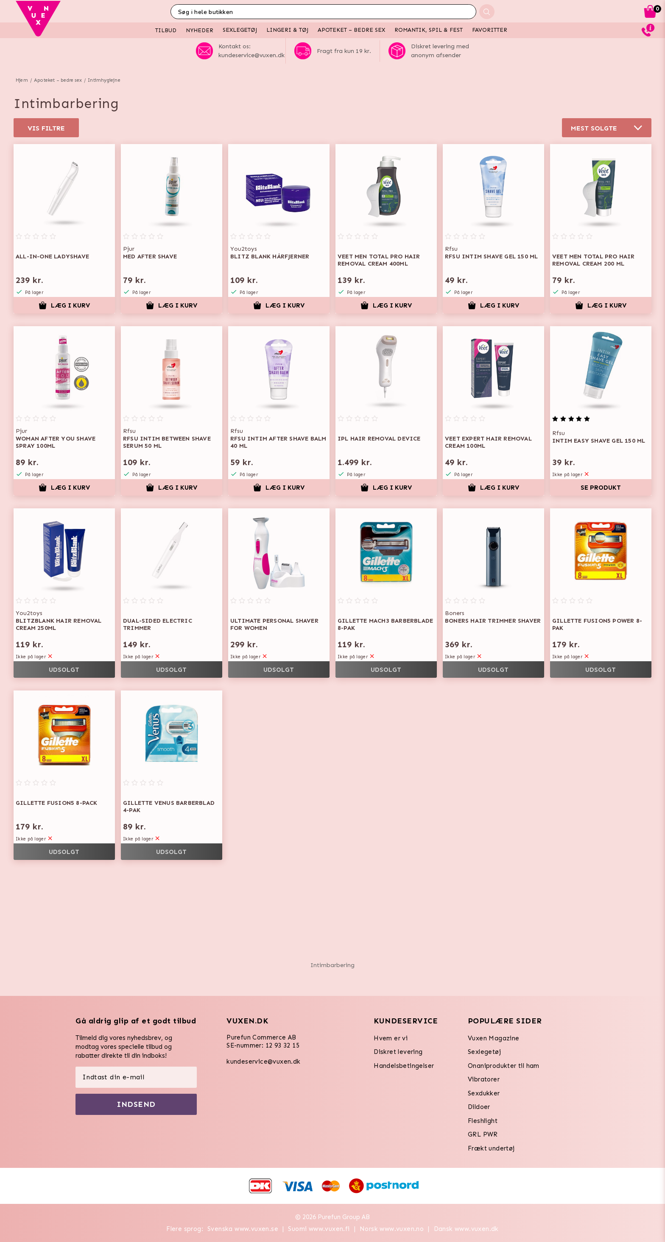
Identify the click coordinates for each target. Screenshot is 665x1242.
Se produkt (601, 487)
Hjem (22, 80)
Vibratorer (484, 1079)
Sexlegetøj (484, 1052)
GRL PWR (483, 1134)
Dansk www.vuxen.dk (466, 1229)
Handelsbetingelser (404, 1066)
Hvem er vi (391, 1038)
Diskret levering (398, 1052)
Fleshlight (482, 1121)
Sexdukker (484, 1093)
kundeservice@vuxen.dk (263, 1061)
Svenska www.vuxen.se (242, 1229)
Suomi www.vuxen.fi (318, 1229)
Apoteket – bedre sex (58, 80)
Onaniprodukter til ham (503, 1066)
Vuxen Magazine (494, 1038)
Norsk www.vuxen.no (392, 1229)
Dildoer (479, 1107)
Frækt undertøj (491, 1148)
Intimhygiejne (104, 80)
